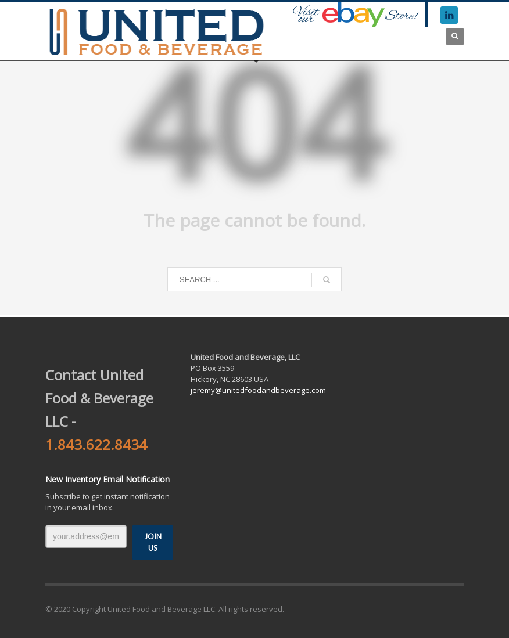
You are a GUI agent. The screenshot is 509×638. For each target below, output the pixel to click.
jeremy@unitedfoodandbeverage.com (258, 390)
